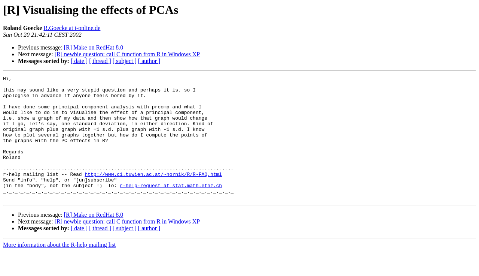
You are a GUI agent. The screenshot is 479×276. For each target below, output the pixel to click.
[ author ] (149, 61)
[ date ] (79, 61)
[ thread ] (100, 61)
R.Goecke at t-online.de (71, 28)
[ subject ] (125, 61)
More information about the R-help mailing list (59, 269)
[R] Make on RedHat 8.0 (93, 47)
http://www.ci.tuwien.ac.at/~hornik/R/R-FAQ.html (153, 194)
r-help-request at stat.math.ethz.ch (171, 207)
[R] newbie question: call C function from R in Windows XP (127, 54)
